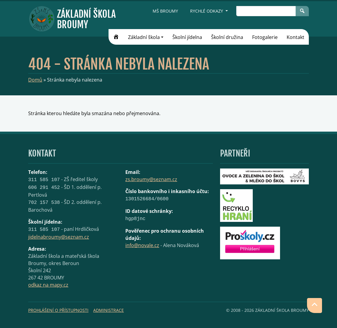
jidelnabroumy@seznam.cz (58, 237)
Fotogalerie (265, 37)
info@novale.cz (142, 245)
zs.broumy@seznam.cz (151, 179)
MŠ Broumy (165, 11)
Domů (35, 79)
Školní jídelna (187, 37)
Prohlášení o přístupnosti (58, 310)
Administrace (108, 310)
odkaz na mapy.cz (48, 285)
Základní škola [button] (144, 37)
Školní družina (227, 37)
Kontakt (295, 37)
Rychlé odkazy (207, 11)
